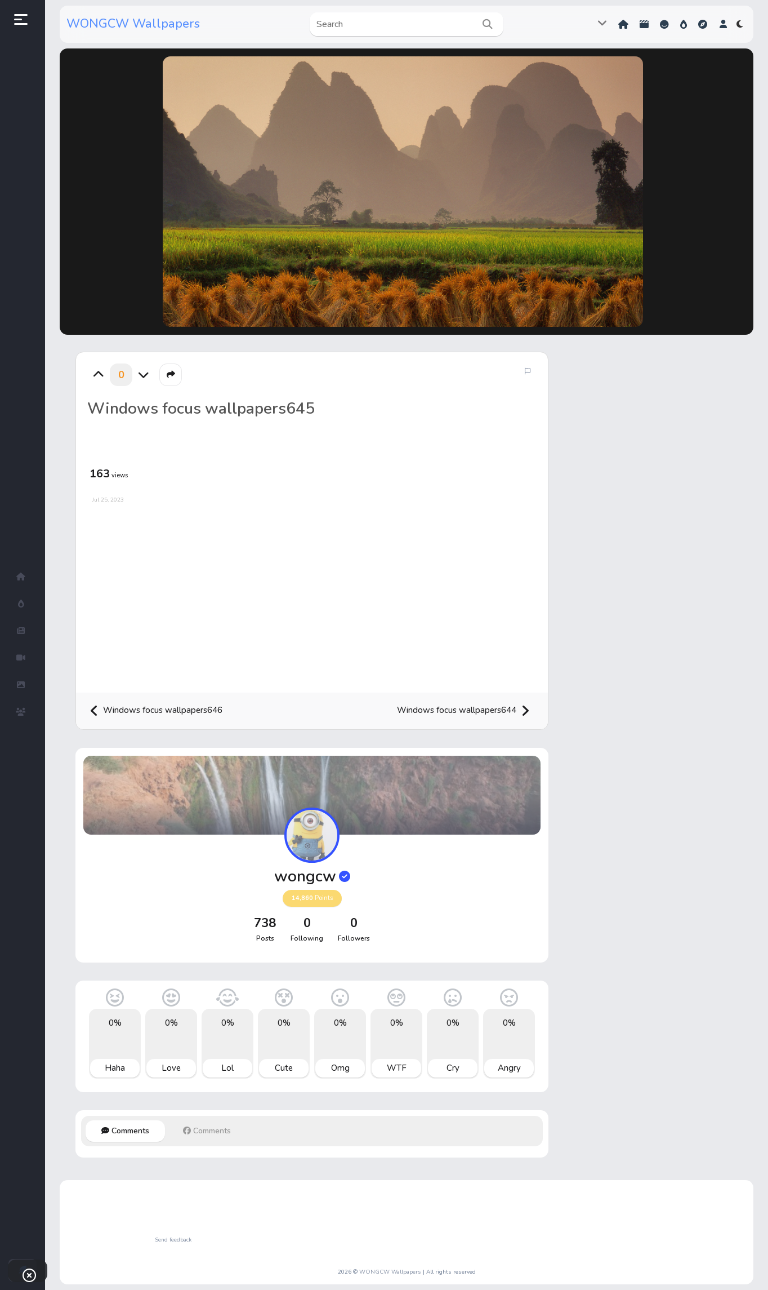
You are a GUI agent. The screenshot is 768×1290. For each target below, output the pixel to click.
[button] (723, 24)
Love (171, 1068)
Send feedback (173, 1240)
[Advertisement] (312, 594)
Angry (509, 1068)
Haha (115, 1068)
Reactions (664, 24)
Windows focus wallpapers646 (156, 711)
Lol (227, 1068)
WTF (397, 1068)
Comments (125, 1130)
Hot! (683, 24)
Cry (452, 1068)
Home (623, 24)
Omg (340, 1068)
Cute (284, 1068)
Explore (702, 24)
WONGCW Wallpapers (133, 23)
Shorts (644, 24)
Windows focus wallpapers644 (463, 711)
